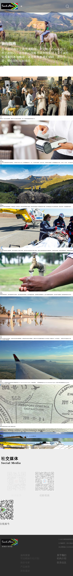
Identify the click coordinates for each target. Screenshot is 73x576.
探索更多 (1, 431)
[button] (71, 247)
